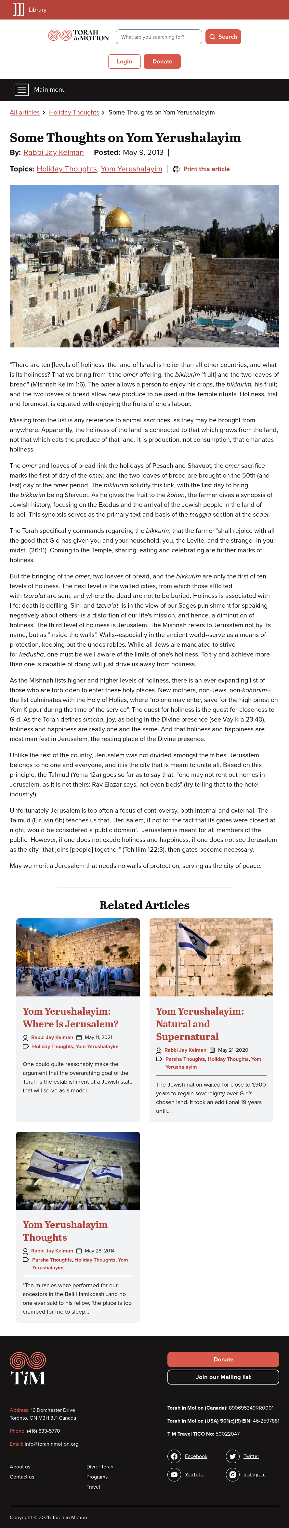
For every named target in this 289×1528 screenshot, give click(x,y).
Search (227, 36)
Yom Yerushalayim (131, 169)
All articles (25, 112)
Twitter (251, 1456)
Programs (97, 1477)
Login (124, 61)
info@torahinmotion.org (51, 1444)
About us (20, 1467)
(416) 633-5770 (43, 1431)
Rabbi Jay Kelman (53, 152)
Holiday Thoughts (74, 112)
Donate (162, 61)
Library (29, 9)
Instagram (254, 1474)
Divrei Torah (99, 1467)
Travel (93, 1487)
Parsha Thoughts (185, 1059)
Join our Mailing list (223, 1377)
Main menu (40, 90)
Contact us (22, 1477)
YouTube (194, 1474)
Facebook (196, 1456)
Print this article (201, 169)
